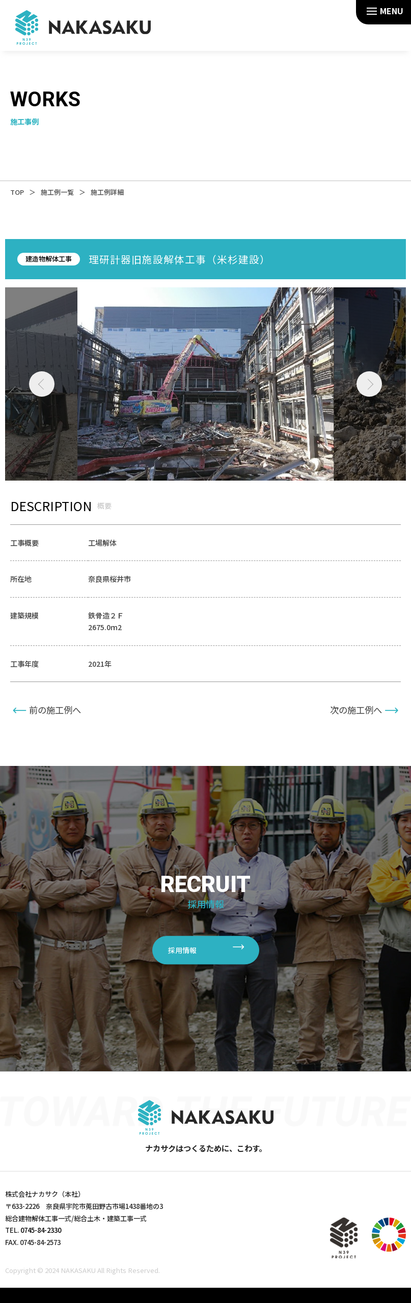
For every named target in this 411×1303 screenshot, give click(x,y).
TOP (17, 192)
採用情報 (182, 950)
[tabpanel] (205, 383)
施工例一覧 (57, 192)
